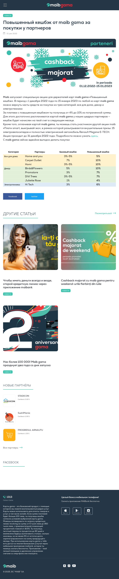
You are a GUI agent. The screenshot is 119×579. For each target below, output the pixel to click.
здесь (94, 136)
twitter (34, 196)
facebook (13, 196)
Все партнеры (10, 447)
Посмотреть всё (103, 213)
